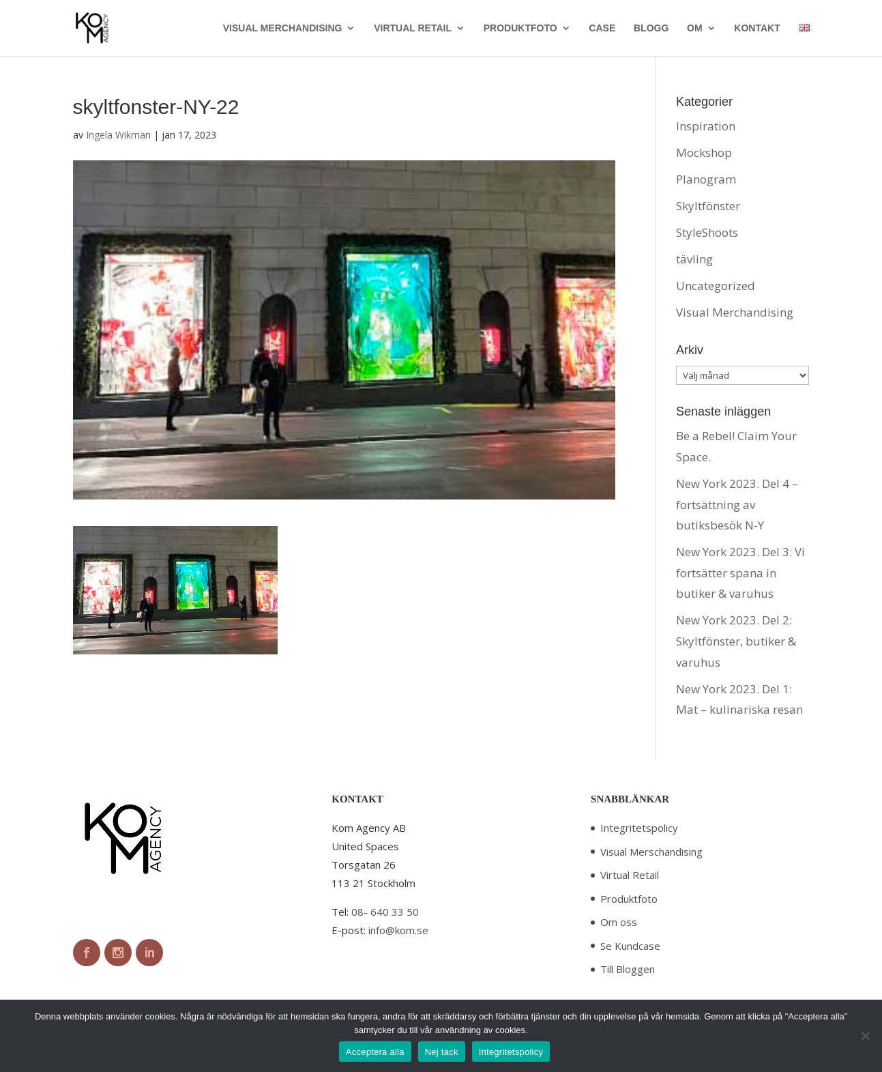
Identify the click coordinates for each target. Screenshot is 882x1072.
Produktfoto (629, 899)
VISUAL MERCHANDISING (282, 28)
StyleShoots (707, 232)
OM (695, 28)
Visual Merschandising (651, 851)
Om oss (618, 922)
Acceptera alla (375, 1052)
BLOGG (651, 28)
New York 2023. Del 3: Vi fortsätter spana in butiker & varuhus (740, 572)
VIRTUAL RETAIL (413, 28)
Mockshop (704, 152)
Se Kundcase (630, 946)
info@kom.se (398, 930)
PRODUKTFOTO (520, 28)
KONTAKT (757, 28)
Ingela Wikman (118, 134)
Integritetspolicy (639, 828)
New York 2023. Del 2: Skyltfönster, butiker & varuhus (736, 640)
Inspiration (705, 126)
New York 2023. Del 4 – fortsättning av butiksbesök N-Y (737, 504)
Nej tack (441, 1052)
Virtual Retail (629, 875)
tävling (694, 259)
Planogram (706, 179)
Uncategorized (715, 285)
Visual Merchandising (734, 312)
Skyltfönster (708, 206)
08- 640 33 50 (385, 911)
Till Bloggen (627, 969)
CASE (602, 28)
